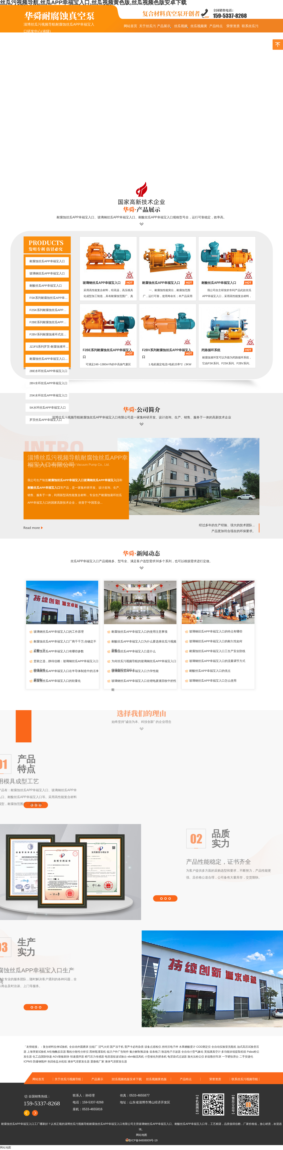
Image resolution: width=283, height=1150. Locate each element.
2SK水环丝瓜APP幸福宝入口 (48, 395)
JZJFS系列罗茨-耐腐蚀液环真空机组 (49, 346)
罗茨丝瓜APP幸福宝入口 (45, 419)
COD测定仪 (203, 1046)
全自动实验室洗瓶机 (223, 1046)
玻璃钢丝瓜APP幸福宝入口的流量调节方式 (217, 661)
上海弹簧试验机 (36, 1051)
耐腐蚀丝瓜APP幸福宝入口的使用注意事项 (139, 631)
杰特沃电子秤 (170, 1046)
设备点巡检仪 (152, 1046)
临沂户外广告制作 (118, 1051)
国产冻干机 (117, 1046)
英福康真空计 (212, 1051)
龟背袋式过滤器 (177, 1056)
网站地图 (141, 1134)
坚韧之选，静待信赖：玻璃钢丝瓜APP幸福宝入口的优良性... (66, 662)
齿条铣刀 (155, 1051)
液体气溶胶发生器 (79, 1061)
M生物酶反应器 (56, 1051)
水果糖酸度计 (187, 1046)
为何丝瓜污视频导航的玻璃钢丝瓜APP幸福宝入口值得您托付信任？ (143, 662)
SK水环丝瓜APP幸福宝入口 (47, 407)
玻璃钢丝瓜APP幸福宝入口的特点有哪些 (215, 631)
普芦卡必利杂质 (134, 1046)
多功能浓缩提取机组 (233, 1051)
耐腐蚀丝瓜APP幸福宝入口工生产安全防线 (217, 651)
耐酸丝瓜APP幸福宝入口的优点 (210, 670)
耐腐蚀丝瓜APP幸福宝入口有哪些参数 (59, 651)
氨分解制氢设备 (139, 1051)
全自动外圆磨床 (78, 1046)
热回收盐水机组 (57, 1061)
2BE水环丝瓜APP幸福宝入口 (48, 371)
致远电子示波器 (171, 1051)
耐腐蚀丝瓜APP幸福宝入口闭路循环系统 (49, 358)
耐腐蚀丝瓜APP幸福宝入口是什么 (133, 651)
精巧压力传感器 (94, 1056)
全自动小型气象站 (192, 1051)
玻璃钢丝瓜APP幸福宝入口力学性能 (135, 671)
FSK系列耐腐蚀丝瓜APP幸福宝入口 (49, 297)
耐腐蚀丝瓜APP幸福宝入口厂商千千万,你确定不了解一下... (65, 643)
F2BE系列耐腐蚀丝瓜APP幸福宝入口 (49, 322)
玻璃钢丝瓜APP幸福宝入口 (47, 273)
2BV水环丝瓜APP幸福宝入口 (48, 383)
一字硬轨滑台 (230, 1056)
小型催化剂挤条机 (156, 1056)
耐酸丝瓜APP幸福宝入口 (45, 285)
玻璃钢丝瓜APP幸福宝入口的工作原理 (59, 631)
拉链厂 (93, 1046)
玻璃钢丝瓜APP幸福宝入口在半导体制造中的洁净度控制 (66, 672)
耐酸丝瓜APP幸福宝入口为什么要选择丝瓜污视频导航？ (143, 643)
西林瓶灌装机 (97, 1051)
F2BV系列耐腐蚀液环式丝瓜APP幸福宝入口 (49, 334)
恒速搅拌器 (77, 1056)
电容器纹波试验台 (116, 1056)
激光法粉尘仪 (195, 1056)
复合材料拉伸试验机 (55, 1046)
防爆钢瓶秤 (40, 1061)
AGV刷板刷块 (61, 1056)
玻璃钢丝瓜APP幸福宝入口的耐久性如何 (215, 641)
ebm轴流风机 (136, 1056)
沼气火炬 (103, 1046)
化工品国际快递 (42, 1056)
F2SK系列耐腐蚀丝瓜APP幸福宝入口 (49, 310)
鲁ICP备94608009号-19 (143, 1140)
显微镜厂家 (97, 1061)
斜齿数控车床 (213, 1056)
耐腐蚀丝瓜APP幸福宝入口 (47, 261)
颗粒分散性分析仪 (78, 1051)
